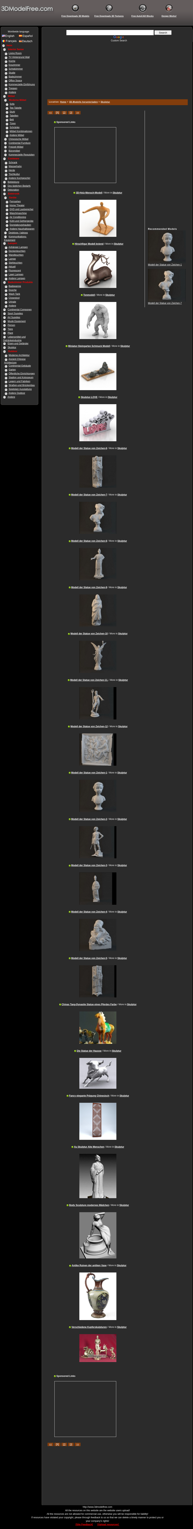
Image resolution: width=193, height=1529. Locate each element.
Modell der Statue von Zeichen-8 (89, 541)
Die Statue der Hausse (89, 1051)
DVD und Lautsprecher (21, 209)
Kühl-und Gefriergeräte (21, 221)
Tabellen (14, 115)
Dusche (13, 290)
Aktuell (12, 266)
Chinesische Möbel (18, 139)
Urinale (12, 301)
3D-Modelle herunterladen (83, 102)
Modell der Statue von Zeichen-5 (89, 958)
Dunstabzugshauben (20, 225)
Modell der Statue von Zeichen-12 (89, 726)
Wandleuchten (16, 255)
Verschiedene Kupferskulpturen (89, 1327)
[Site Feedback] (84, 1524)
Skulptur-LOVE (89, 397)
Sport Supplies (15, 313)
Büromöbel (14, 150)
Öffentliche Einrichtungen (22, 373)
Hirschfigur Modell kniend (89, 243)
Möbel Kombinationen (21, 131)
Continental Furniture (19, 143)
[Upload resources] (108, 1524)
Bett (12, 119)
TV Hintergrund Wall (19, 57)
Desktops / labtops (18, 232)
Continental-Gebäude (20, 365)
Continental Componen (20, 309)
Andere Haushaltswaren (22, 228)
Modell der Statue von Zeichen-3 (89, 865)
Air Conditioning (18, 217)
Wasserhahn (15, 166)
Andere (12, 92)
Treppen (13, 88)
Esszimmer (14, 65)
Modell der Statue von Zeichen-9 (89, 587)
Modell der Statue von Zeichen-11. (89, 680)
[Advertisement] (117, 69)
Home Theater (17, 205)
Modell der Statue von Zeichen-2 (89, 819)
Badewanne (15, 286)
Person (11, 325)
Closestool (14, 298)
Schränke (14, 127)
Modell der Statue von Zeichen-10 (89, 633)
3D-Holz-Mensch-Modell (89, 192)
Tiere (10, 329)
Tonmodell (89, 295)
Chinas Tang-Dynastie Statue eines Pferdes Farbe (89, 1004)
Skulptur (12, 347)
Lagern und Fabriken (19, 381)
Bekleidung (13, 182)
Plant (10, 333)
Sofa (12, 104)
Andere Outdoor (17, 393)
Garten (12, 369)
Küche (12, 61)
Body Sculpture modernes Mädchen (89, 1205)
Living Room (15, 53)
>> (77, 112)
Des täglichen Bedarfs (19, 186)
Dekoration (13, 189)
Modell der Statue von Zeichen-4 (89, 911)
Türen (13, 123)
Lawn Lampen (16, 274)
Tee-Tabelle (15, 108)
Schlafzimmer (16, 68)
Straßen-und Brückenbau (22, 385)
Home (63, 102)
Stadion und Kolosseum (21, 377)
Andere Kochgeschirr (19, 178)
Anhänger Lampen (18, 247)
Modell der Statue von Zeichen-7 (89, 494)
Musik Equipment (17, 321)
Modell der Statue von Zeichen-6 (89, 448)
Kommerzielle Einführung (22, 84)
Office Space (15, 80)
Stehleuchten (15, 262)
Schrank (13, 162)
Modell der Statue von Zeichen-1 (89, 772)
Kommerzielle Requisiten (22, 154)
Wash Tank (14, 294)
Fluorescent (15, 270)
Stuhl (12, 111)
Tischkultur (14, 174)
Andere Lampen (17, 278)
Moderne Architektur (19, 355)
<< (50, 112)
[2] (64, 112)
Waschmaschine (18, 213)
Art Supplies (14, 317)
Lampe (12, 258)
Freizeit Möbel (16, 147)
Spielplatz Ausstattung (20, 389)
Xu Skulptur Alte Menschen (89, 1146)
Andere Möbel (17, 135)
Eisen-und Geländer (18, 343)
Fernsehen (15, 201)
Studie (12, 72)
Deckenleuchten (17, 251)
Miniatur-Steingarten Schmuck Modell (89, 346)
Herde (12, 170)
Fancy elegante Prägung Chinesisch (89, 1095)
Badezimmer (15, 76)
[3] (71, 112)
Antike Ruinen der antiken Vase (89, 1265)
